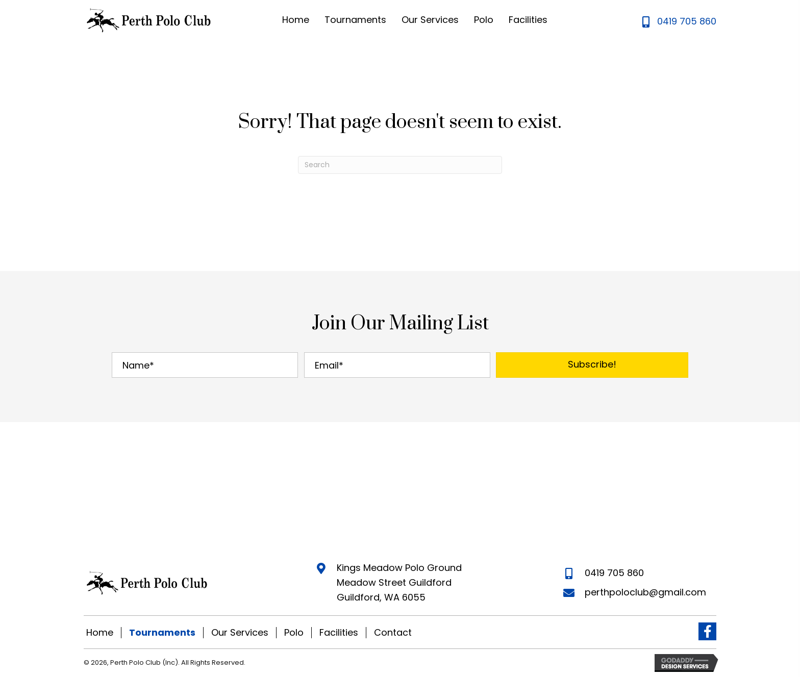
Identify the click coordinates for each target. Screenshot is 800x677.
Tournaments (162, 632)
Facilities (338, 632)
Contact (393, 632)
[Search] (400, 165)
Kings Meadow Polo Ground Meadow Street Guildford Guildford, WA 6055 (399, 582)
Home (99, 632)
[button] (592, 365)
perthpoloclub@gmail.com (645, 592)
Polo (294, 632)
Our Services (239, 632)
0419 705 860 (686, 21)
